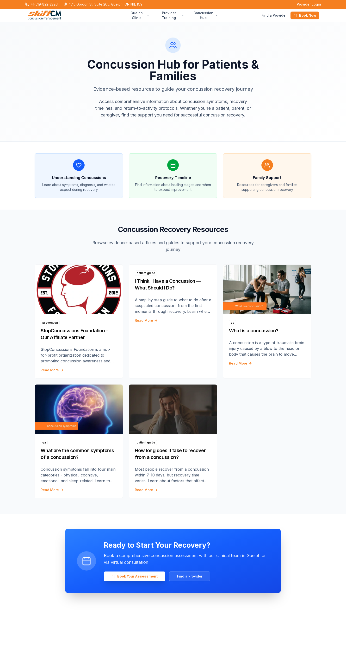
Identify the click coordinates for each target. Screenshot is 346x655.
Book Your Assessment (134, 576)
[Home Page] (75, 15)
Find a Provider (274, 15)
